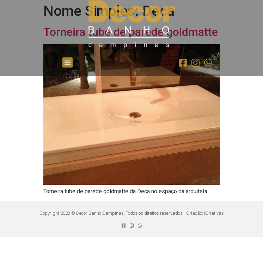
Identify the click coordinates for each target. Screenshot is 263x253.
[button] (67, 56)
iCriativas (214, 213)
